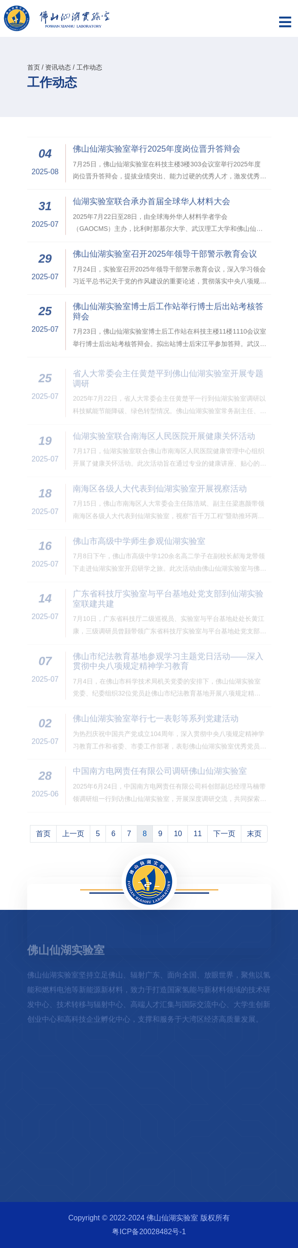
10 (178, 834)
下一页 (224, 834)
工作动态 (89, 67)
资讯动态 (58, 67)
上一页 (73, 834)
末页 (254, 834)
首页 (33, 67)
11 (197, 834)
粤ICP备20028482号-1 (149, 1232)
